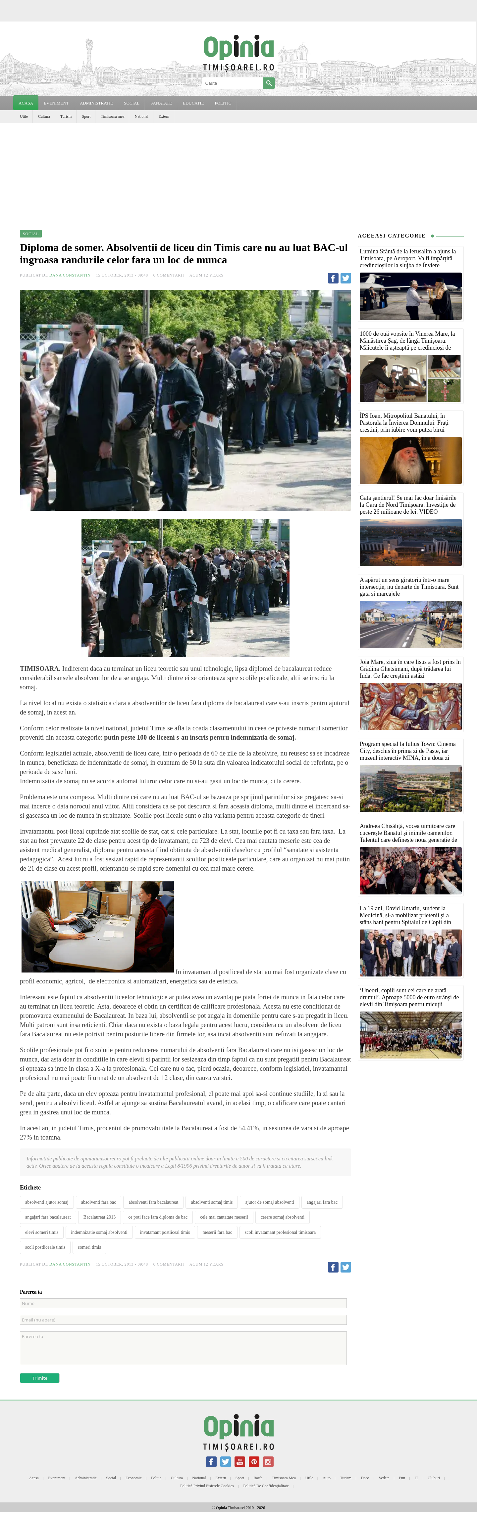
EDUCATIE (193, 103)
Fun (402, 1478)
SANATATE (161, 103)
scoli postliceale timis (45, 1247)
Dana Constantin (70, 275)
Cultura (44, 116)
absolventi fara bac (98, 1202)
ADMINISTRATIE (96, 103)
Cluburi (434, 1478)
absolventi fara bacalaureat (153, 1202)
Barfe (257, 1478)
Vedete (384, 1478)
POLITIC (223, 103)
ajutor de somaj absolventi (269, 1202)
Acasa (26, 103)
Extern (164, 116)
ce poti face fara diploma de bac (157, 1217)
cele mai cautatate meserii (224, 1217)
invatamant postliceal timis (165, 1232)
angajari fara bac (322, 1202)
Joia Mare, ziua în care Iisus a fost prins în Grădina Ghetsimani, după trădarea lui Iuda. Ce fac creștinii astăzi (410, 669)
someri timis (89, 1247)
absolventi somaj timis (212, 1202)
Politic (156, 1478)
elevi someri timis (41, 1232)
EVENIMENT (56, 103)
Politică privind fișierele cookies (207, 1486)
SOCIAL (131, 103)
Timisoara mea (112, 116)
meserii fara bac (217, 1232)
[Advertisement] (238, 172)
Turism (66, 116)
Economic (134, 1478)
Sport (86, 116)
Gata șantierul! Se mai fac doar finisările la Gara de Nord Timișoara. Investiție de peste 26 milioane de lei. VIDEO (408, 505)
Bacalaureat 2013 (99, 1217)
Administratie (86, 1478)
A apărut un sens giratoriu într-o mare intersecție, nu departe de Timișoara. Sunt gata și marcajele (409, 587)
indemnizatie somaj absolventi (99, 1232)
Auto (327, 1478)
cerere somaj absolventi (282, 1217)
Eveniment (56, 1478)
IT (416, 1478)
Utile (24, 116)
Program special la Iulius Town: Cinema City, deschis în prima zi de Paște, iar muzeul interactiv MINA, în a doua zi (408, 751)
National (141, 116)
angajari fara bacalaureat (48, 1217)
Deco (365, 1478)
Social (111, 1478)
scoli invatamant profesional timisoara (280, 1232)
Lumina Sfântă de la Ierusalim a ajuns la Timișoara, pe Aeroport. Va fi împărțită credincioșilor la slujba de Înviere (408, 258)
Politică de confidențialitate (266, 1486)
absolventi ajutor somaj (47, 1202)
